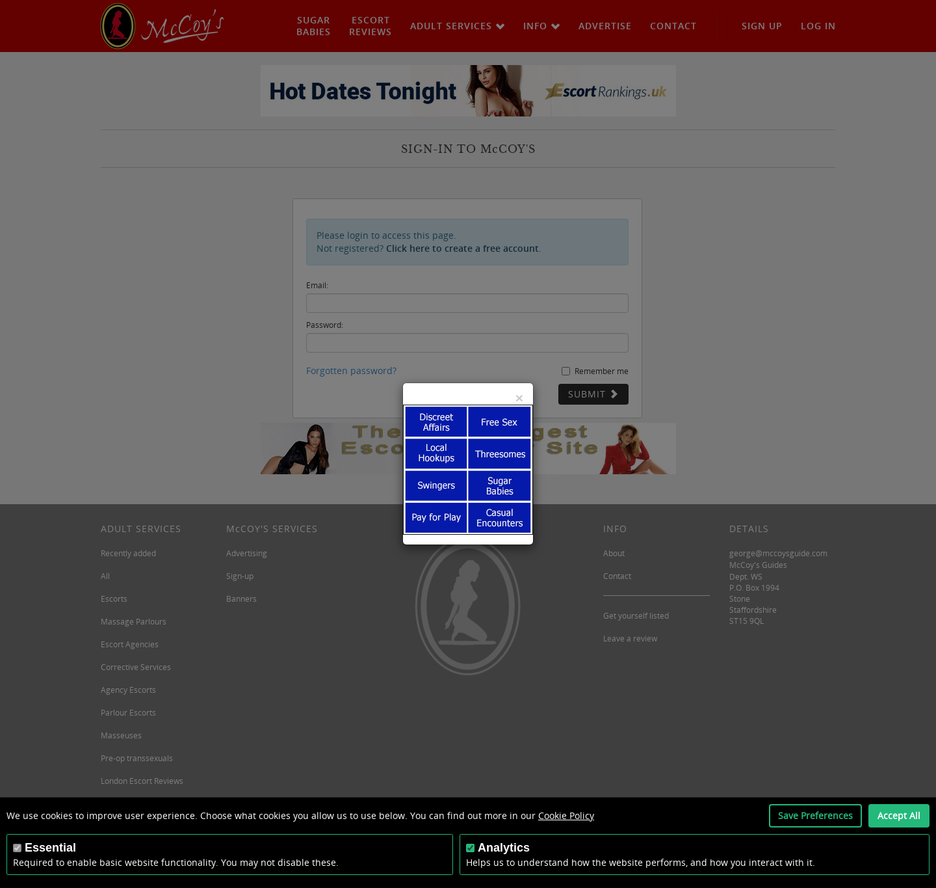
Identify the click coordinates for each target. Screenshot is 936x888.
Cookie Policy (566, 815)
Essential (50, 847)
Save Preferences (815, 815)
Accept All (899, 815)
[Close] (519, 398)
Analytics (504, 847)
